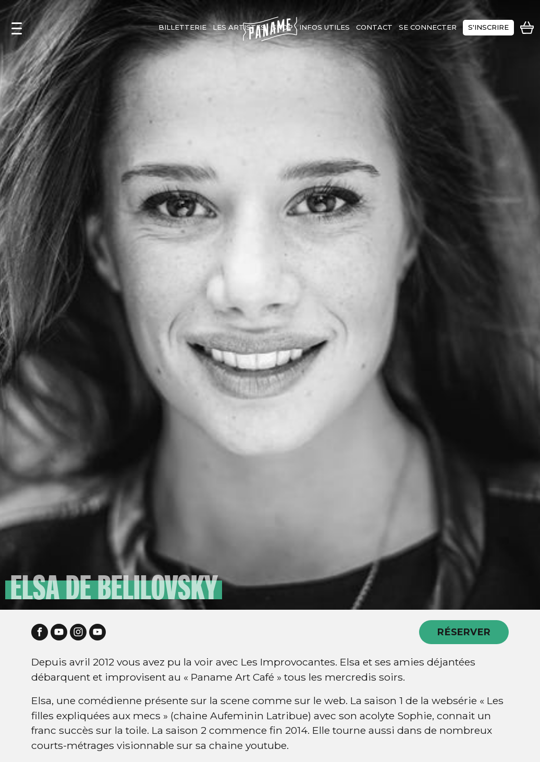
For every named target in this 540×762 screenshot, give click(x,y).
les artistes (239, 27)
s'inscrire (488, 27)
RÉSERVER (463, 631)
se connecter (428, 27)
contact (374, 27)
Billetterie (182, 27)
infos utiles (324, 27)
